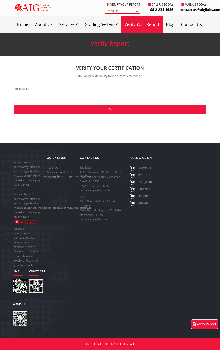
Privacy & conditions (59, 172)
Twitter (139, 175)
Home (23, 24)
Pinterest (140, 189)
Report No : (21, 89)
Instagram (141, 182)
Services (68, 24)
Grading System (101, 24)
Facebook (140, 168)
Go (110, 109)
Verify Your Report (142, 24)
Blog (170, 24)
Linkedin (140, 196)
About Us (44, 24)
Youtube (140, 203)
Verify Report (204, 324)
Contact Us (191, 24)
